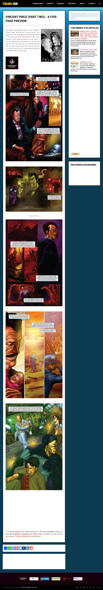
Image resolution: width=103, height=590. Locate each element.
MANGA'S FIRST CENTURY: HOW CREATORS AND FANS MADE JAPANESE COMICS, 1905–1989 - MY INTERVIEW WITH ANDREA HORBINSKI (84, 35)
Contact (91, 3)
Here (33, 215)
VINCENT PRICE (47, 25)
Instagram (25, 534)
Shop (82, 3)
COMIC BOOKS (38, 3)
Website (18, 534)
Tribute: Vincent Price (23, 536)
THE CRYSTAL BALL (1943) (88, 49)
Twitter (35, 534)
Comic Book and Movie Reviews (12, 587)
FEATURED (72, 3)
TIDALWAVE (39, 25)
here (18, 41)
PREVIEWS (32, 25)
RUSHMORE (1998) (86, 62)
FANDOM (60, 3)
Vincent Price (26, 37)
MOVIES (50, 3)
